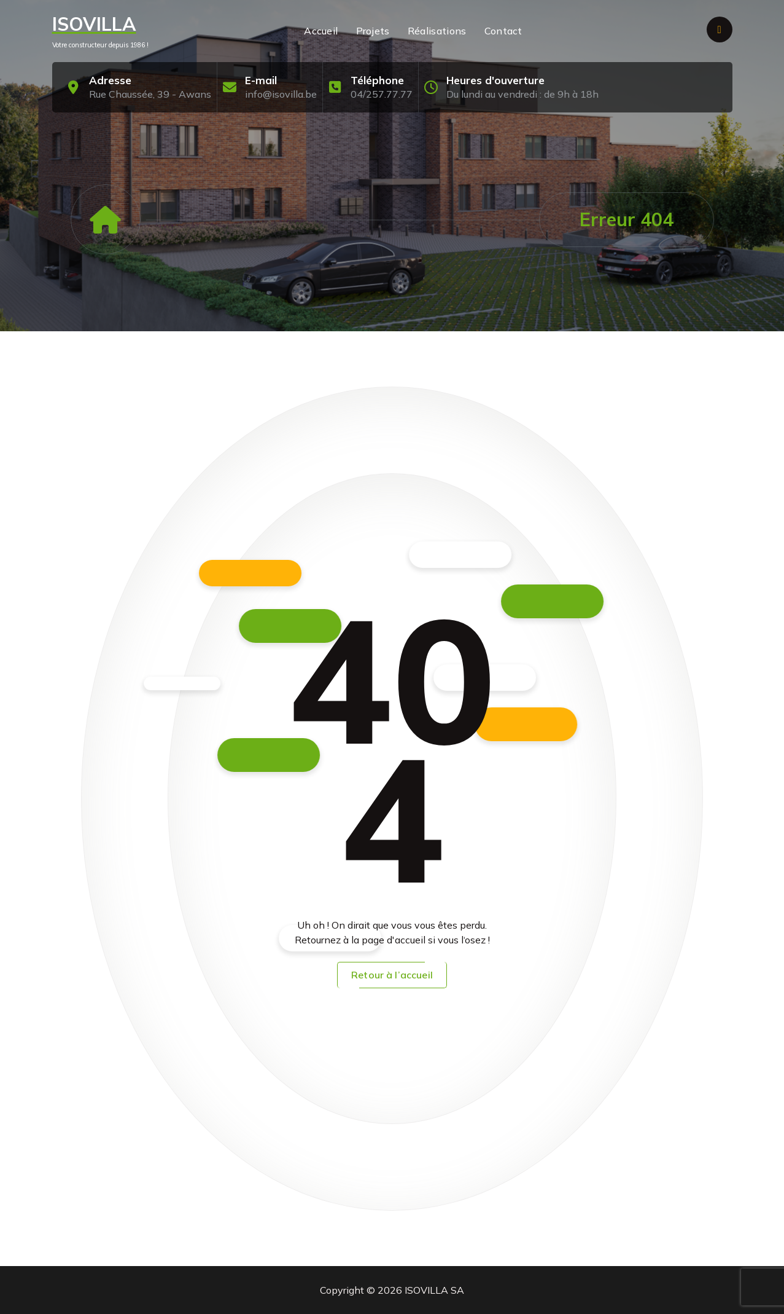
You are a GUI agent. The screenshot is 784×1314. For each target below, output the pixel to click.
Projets (373, 31)
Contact (503, 31)
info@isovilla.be (281, 94)
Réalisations (437, 31)
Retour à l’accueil (392, 975)
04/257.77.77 (382, 94)
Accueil (321, 31)
